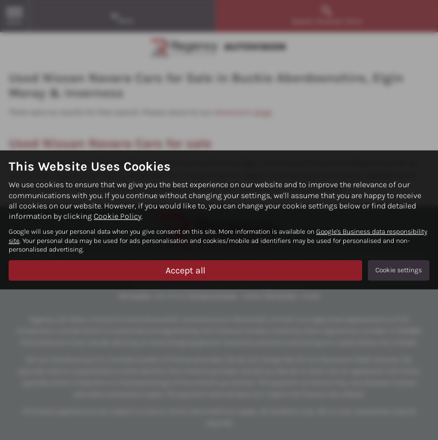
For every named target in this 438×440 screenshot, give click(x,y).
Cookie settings (398, 270)
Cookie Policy (117, 216)
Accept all (185, 269)
